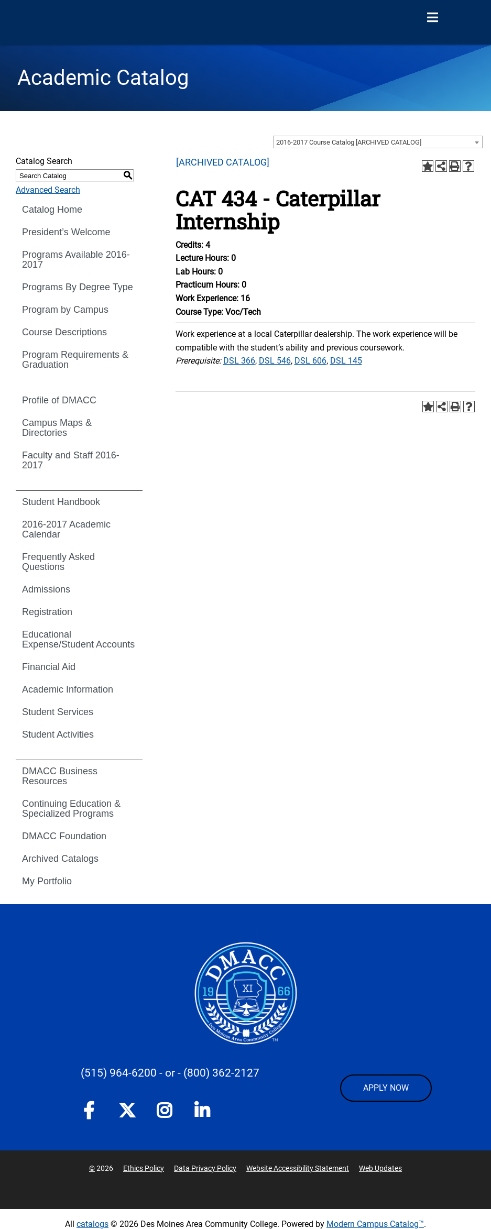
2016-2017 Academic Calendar (66, 529)
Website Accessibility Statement (297, 1168)
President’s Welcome (66, 232)
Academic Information (67, 689)
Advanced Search (48, 190)
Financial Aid (48, 667)
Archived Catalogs (60, 858)
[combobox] (378, 142)
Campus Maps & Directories (57, 428)
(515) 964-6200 (119, 1073)
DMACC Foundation (64, 836)
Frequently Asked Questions (58, 562)
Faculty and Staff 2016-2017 (70, 460)
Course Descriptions (64, 332)
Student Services (57, 712)
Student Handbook (61, 502)
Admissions (46, 589)
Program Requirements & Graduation (75, 359)
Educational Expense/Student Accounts (78, 639)
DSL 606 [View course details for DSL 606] (310, 361)
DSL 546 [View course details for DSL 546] (275, 361)
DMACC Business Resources (59, 776)
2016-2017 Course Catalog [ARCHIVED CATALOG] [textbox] (348, 142)
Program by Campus (65, 309)
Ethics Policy (143, 1168)
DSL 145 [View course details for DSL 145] (346, 361)
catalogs (92, 1224)
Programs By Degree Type (77, 287)
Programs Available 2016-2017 (76, 259)
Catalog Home (52, 209)
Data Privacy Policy (205, 1168)
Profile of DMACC (59, 400)
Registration (47, 612)
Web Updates (380, 1168)
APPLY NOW (386, 1088)
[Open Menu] (432, 17)
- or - (170, 1073)
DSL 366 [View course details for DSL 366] (239, 361)
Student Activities (58, 734)
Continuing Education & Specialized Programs (71, 808)
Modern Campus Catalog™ (375, 1224)
